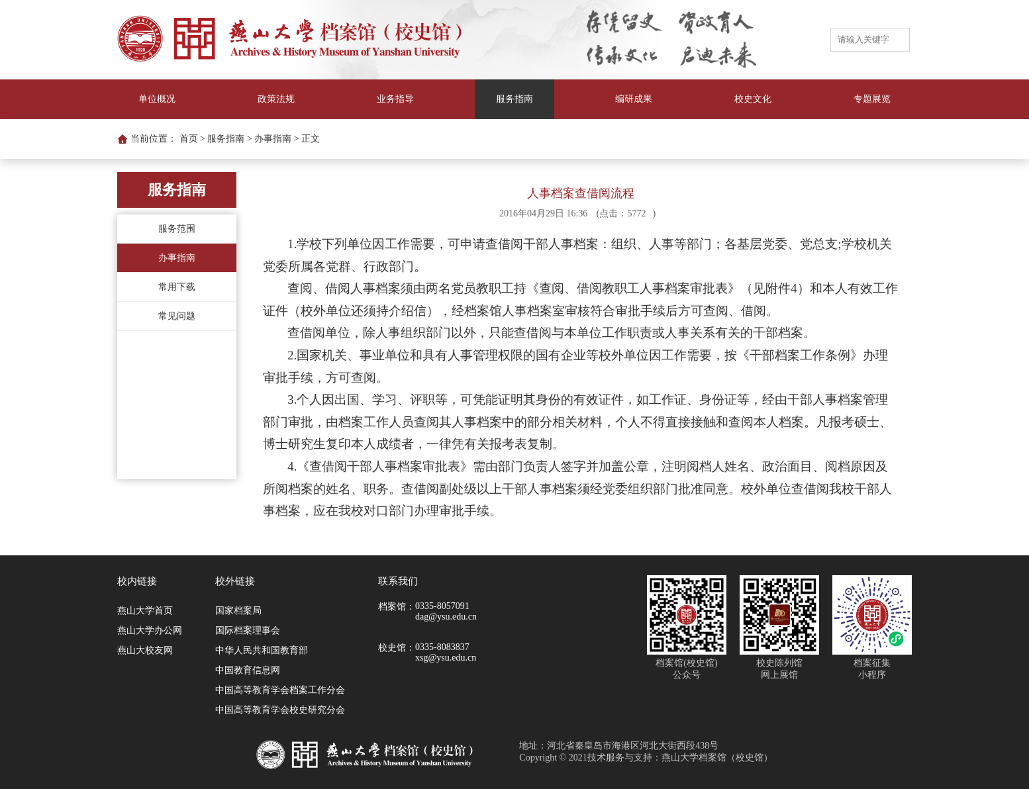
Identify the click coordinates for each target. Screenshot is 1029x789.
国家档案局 (238, 611)
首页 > (192, 139)
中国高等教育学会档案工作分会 (280, 690)
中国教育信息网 (247, 670)
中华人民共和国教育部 (261, 650)
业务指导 (395, 99)
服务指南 (514, 99)
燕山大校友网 (145, 650)
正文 (310, 139)
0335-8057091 (442, 606)
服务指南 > (229, 139)
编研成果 (633, 99)
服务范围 (176, 229)
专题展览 (872, 99)
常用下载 (176, 287)
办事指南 (176, 258)
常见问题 (176, 316)
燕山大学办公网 (149, 630)
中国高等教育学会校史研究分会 (280, 710)
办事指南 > (276, 139)
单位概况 (156, 99)
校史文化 (752, 99)
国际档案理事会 (247, 630)
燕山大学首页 (145, 611)
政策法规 (276, 99)
